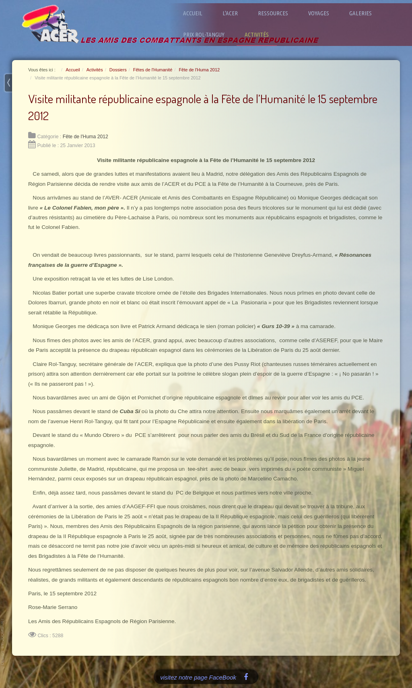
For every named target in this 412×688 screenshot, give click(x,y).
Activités (257, 34)
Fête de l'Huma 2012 (85, 136)
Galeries (360, 13)
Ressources (273, 13)
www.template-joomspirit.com (2, 641)
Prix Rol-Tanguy (204, 34)
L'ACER (230, 13)
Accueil (192, 13)
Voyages (318, 13)
